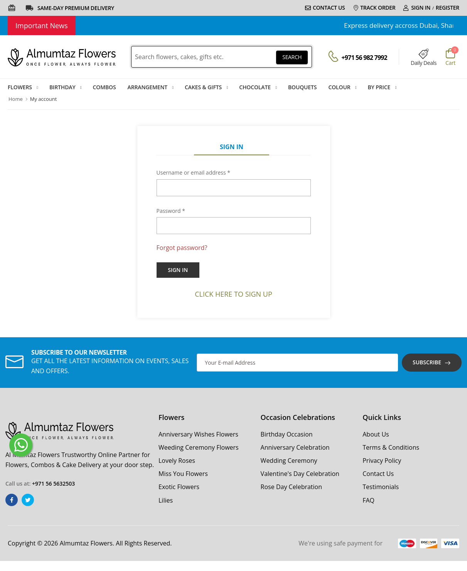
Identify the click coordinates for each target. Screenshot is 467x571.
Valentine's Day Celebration (300, 473)
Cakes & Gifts (203, 87)
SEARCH (292, 57)
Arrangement (148, 87)
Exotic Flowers (178, 487)
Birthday (62, 87)
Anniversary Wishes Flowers (198, 434)
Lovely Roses (176, 460)
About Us (375, 434)
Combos (104, 87)
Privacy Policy (381, 460)
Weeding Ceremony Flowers (198, 447)
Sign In (416, 7)
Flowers (20, 87)
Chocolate (255, 87)
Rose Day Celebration (291, 487)
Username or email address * (194, 172)
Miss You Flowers (183, 473)
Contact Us (325, 7)
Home (15, 98)
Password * (171, 210)
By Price (379, 87)
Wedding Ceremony (289, 460)
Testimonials (380, 487)
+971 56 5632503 (53, 483)
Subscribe (427, 362)
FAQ (368, 500)
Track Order (374, 7)
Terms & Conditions (390, 447)
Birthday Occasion (287, 434)
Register (447, 7)
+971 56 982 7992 (364, 57)
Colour (339, 87)
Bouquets (302, 87)
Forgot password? (182, 247)
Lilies (165, 500)
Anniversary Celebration (295, 447)
